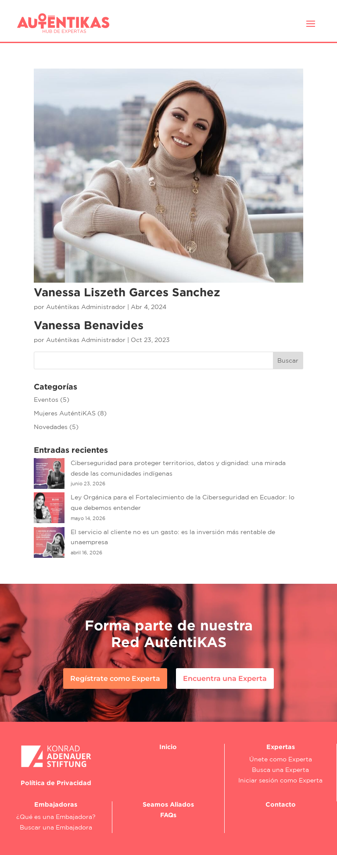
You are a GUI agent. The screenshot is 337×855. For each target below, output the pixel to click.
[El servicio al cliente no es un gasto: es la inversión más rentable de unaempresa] (49, 544)
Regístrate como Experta (115, 678)
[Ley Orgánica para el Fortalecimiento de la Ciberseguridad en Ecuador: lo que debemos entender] (49, 509)
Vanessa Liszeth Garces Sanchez (127, 292)
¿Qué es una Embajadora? (56, 816)
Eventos (46, 399)
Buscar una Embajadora (56, 827)
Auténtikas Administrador (85, 306)
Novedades (51, 426)
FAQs (168, 814)
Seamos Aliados (168, 804)
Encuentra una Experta (225, 678)
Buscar (287, 360)
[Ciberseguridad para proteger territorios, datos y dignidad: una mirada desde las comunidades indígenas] (49, 475)
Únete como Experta (280, 759)
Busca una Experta (280, 769)
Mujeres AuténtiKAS (65, 413)
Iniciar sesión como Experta (280, 780)
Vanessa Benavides (88, 325)
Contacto (280, 804)
